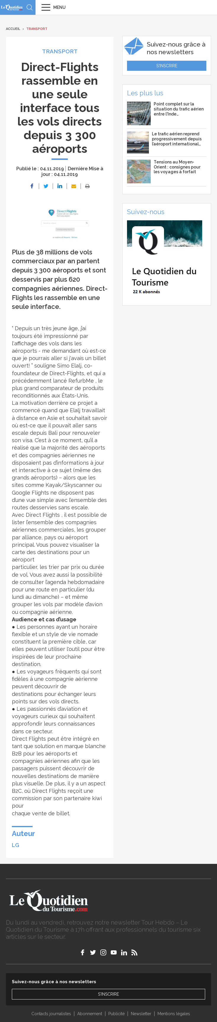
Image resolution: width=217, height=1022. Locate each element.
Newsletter (141, 1013)
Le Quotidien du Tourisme (12, 7)
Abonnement (89, 1013)
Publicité (116, 1013)
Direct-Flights (66, 373)
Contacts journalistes (51, 1013)
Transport (36, 29)
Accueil (13, 29)
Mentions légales (173, 1013)
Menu (59, 7)
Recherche (29, 7)
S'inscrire (166, 65)
